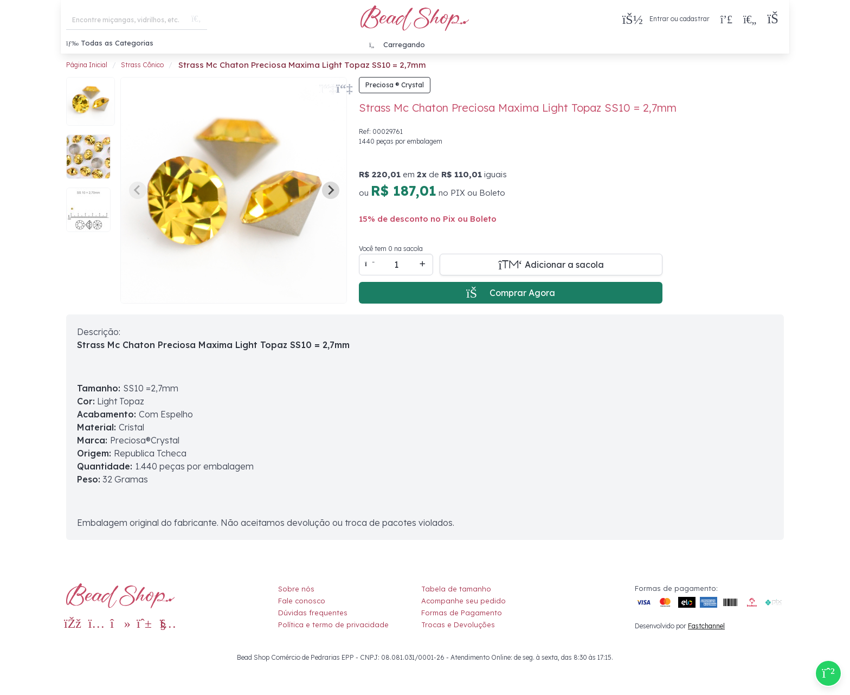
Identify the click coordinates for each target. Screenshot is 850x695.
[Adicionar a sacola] (551, 264)
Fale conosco (301, 600)
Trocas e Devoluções (458, 624)
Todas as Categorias (109, 42)
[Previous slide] (137, 190)
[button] (775, 19)
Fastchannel (706, 626)
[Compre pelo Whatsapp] (828, 673)
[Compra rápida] (726, 19)
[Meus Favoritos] (749, 19)
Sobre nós (296, 588)
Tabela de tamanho (456, 588)
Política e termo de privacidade (333, 624)
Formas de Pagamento (461, 612)
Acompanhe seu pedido (463, 600)
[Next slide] (330, 190)
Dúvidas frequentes (312, 612)
